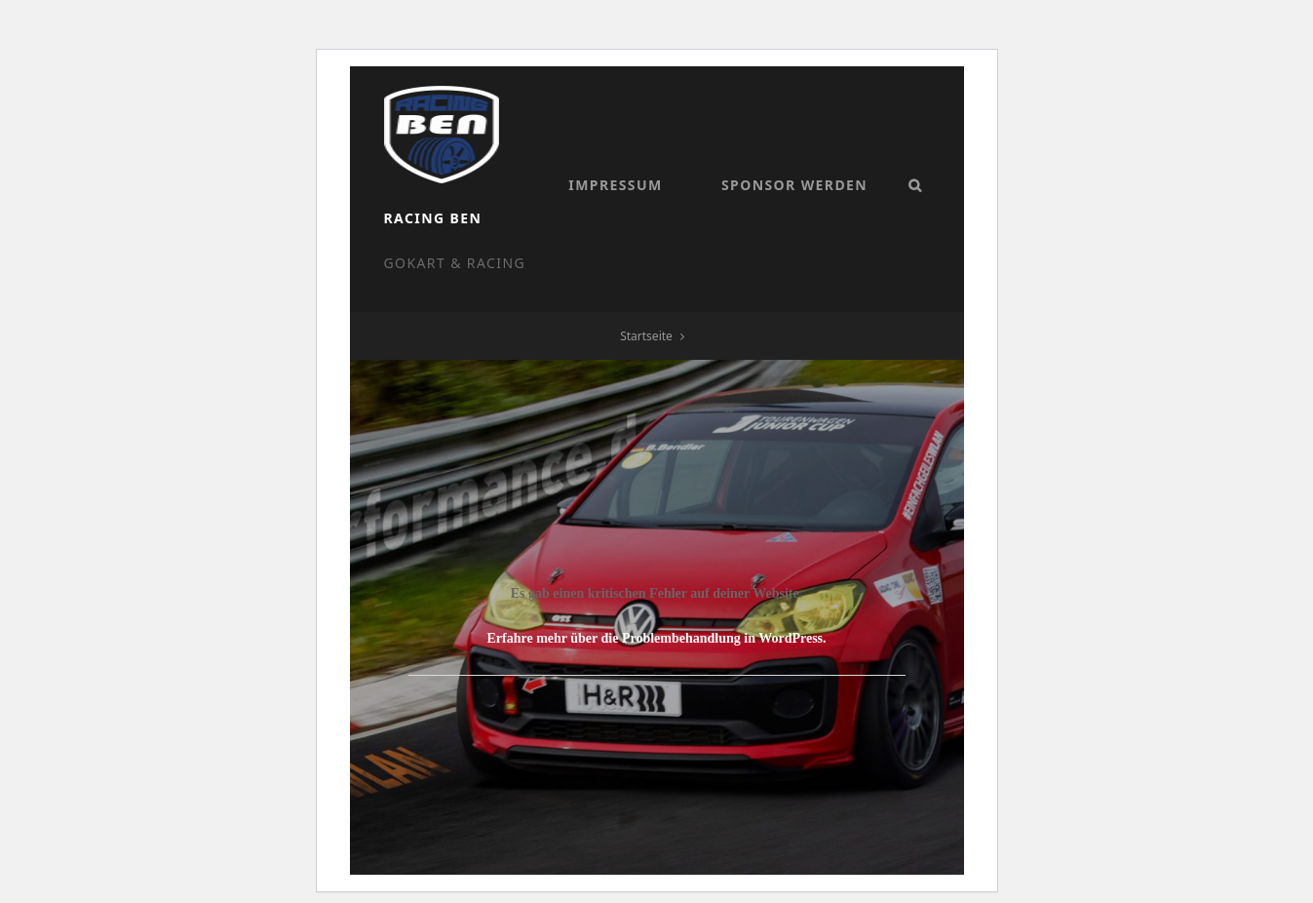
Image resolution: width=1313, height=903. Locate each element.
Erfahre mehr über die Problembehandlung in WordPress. (656, 616)
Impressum (458, 247)
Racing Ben (558, 120)
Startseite (646, 313)
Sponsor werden (636, 247)
